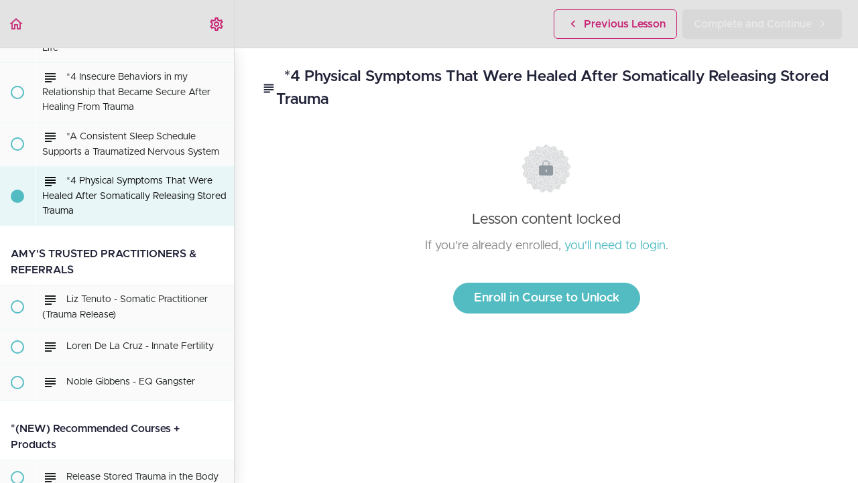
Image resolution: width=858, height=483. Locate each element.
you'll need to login (615, 246)
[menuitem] (217, 24)
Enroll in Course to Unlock (546, 298)
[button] (17, 24)
